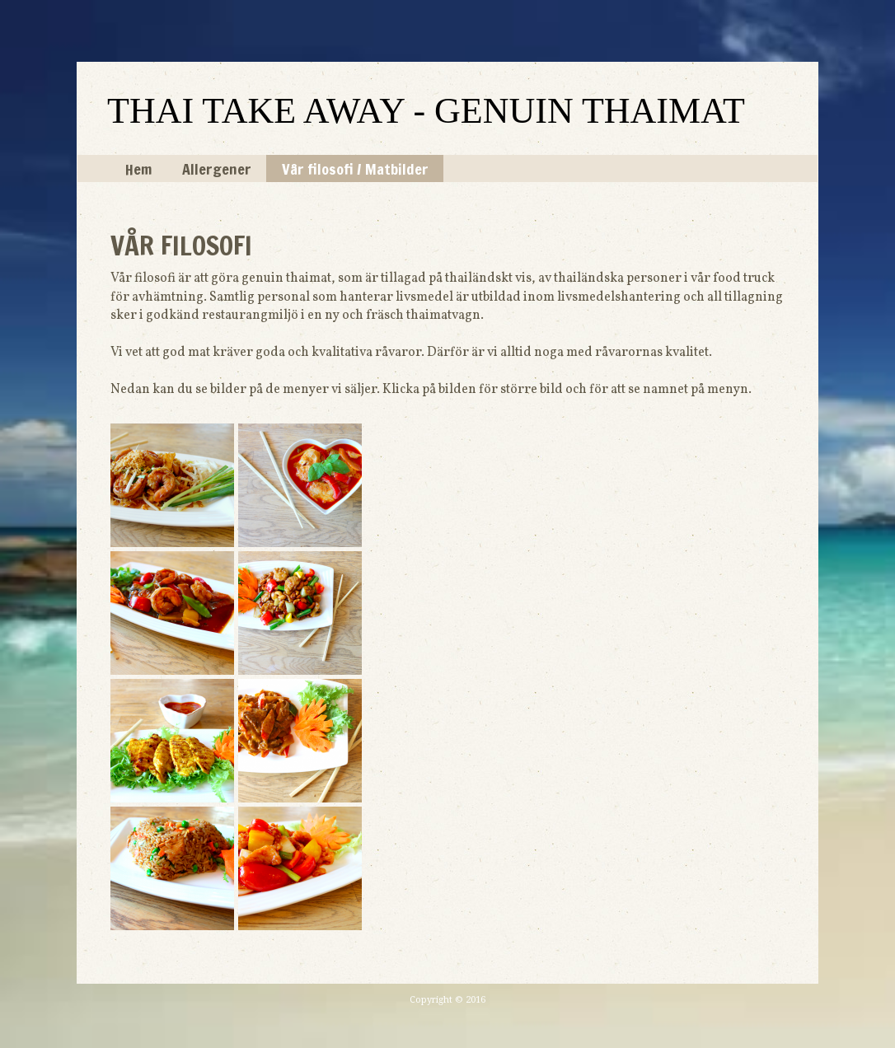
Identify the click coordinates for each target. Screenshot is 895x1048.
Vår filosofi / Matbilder (355, 169)
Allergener (216, 169)
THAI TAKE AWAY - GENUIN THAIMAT (426, 111)
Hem (138, 169)
